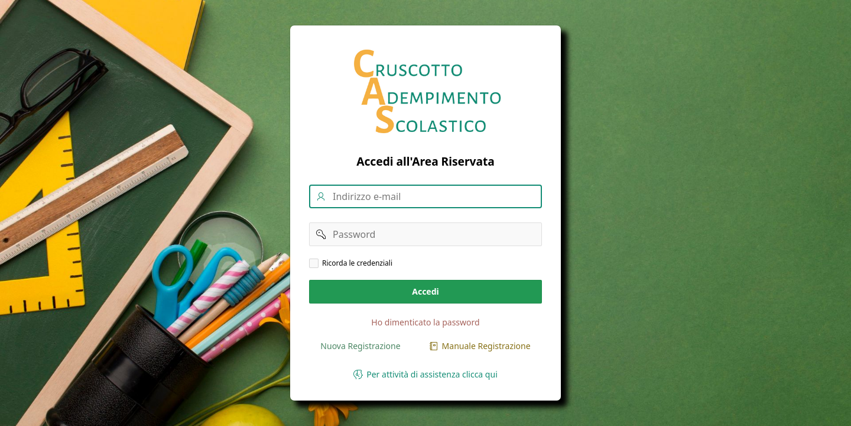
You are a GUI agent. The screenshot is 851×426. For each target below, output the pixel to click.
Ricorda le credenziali (357, 263)
